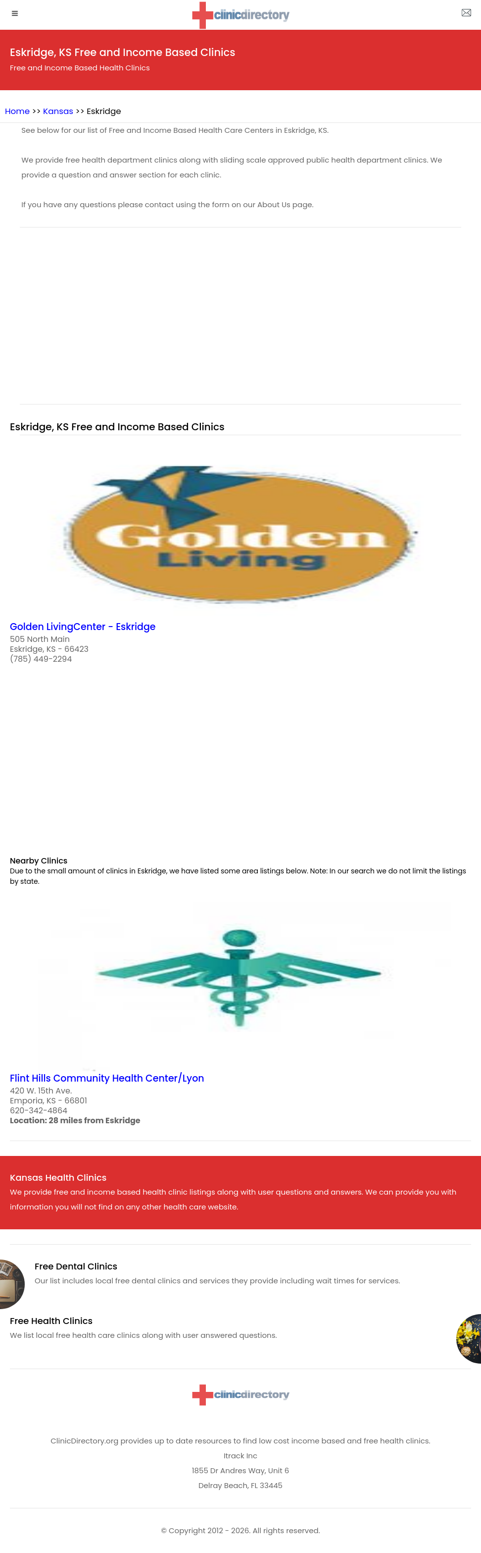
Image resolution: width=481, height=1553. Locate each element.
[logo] (240, 15)
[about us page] (466, 15)
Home (17, 111)
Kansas (58, 111)
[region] (240, 321)
